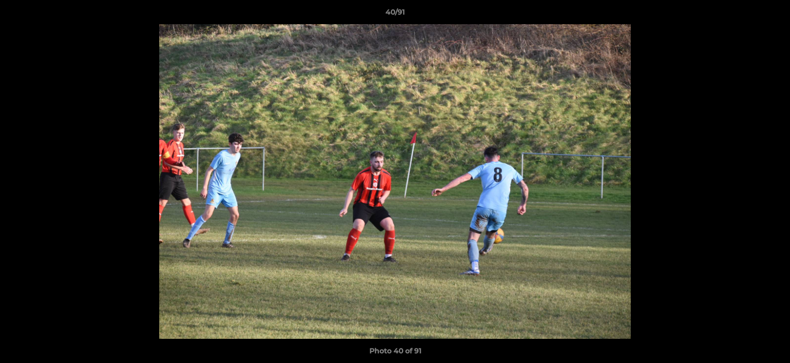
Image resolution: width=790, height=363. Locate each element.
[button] (772, 14)
